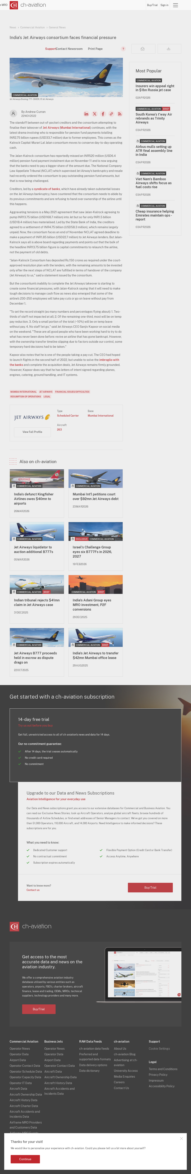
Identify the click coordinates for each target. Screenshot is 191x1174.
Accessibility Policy (161, 1086)
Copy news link (111, 114)
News (74, 5)
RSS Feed (120, 114)
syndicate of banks (47, 189)
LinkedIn (86, 114)
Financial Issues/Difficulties (72, 391)
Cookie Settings (159, 1048)
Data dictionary (89, 1070)
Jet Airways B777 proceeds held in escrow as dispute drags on (35, 657)
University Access (126, 1070)
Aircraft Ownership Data (26, 1094)
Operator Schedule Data (26, 1071)
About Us (120, 1048)
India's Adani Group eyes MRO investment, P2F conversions (92, 604)
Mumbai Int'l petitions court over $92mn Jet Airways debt (95, 496)
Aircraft (109, 5)
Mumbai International (75, 127)
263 (59, 429)
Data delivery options (93, 1065)
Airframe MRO (136, 5)
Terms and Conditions (163, 1069)
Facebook (103, 114)
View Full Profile (32, 432)
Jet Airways (51, 127)
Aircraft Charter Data (24, 1106)
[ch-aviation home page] (28, 5)
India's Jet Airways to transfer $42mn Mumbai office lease (95, 655)
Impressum (156, 1080)
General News (57, 27)
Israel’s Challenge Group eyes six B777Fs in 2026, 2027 (92, 551)
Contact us (33, 890)
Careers (119, 1082)
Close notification (181, 1138)
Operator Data (19, 1054)
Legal (47, 396)
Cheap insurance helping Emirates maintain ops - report (155, 215)
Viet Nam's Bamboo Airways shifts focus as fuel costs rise (154, 183)
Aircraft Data (18, 1088)
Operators (85, 5)
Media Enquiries (124, 1076)
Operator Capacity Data (25, 1077)
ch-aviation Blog (125, 1054)
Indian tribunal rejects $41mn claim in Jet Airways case (37, 602)
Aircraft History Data (23, 1100)
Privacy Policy (158, 1074)
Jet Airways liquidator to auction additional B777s (33, 549)
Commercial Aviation (32, 27)
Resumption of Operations (25, 396)
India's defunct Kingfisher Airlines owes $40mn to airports (33, 498)
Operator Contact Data (25, 1065)
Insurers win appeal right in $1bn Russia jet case (155, 88)
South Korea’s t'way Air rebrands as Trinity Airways (154, 118)
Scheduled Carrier (68, 415)
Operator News (20, 1048)
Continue (25, 1159)
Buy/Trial (152, 5)
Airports (121, 5)
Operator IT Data (21, 1083)
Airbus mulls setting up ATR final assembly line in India (154, 151)
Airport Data (18, 1060)
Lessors (98, 5)
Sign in (164, 5)
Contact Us (121, 1088)
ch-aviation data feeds (94, 1048)
